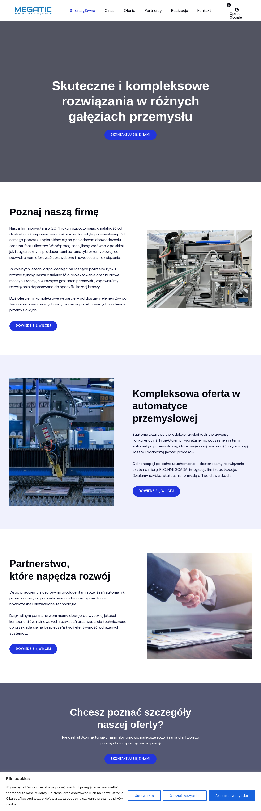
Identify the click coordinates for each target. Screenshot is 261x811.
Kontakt (194, 10)
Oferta (125, 10)
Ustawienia (144, 796)
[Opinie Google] (231, 13)
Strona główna (81, 10)
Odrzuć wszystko (185, 796)
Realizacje (171, 10)
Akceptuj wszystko (231, 796)
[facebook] (218, 7)
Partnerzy (146, 10)
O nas (107, 10)
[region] (130, 791)
